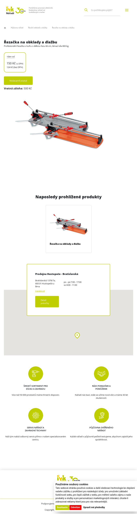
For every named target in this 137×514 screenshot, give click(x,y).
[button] (77, 335)
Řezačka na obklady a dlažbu (65, 243)
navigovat (40, 291)
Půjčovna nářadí (17, 27)
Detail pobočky (45, 301)
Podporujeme (48, 503)
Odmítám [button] (75, 507)
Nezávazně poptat (18, 80)
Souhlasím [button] (62, 507)
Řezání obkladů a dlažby (37, 27)
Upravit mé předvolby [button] (94, 507)
